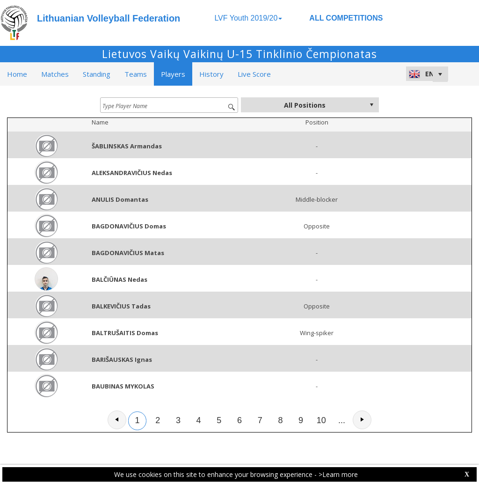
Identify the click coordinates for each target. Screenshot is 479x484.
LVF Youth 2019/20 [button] (248, 18)
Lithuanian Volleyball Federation (108, 18)
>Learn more (338, 474)
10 (321, 420)
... (341, 420)
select (371, 104)
